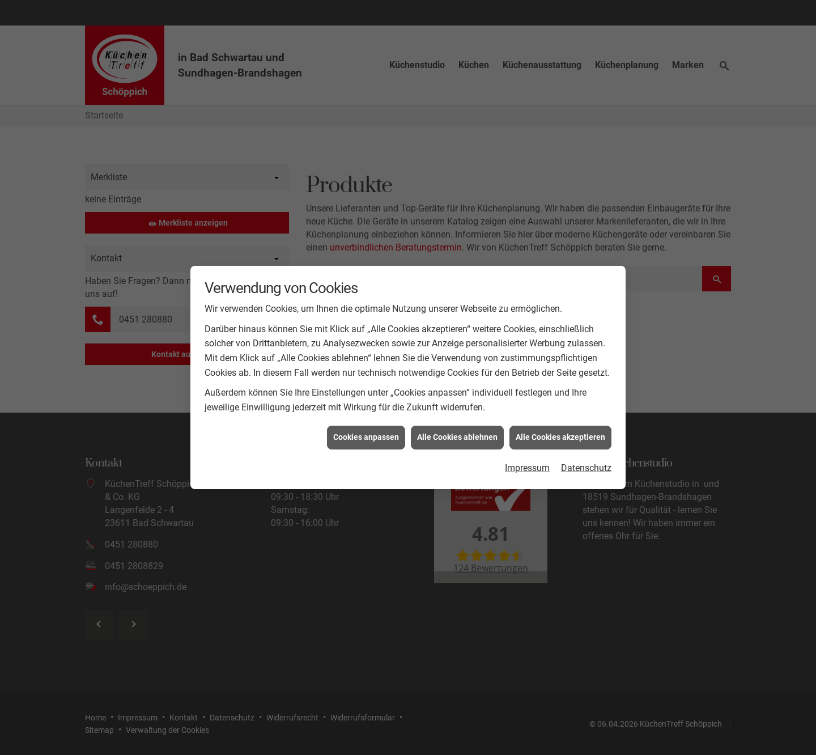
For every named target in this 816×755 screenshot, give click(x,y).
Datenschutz (586, 458)
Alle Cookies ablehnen (457, 427)
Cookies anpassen (366, 427)
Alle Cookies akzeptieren (560, 427)
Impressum (527, 458)
